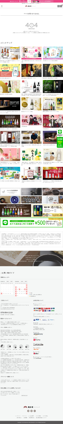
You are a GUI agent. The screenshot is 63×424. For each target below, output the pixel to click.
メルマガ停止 (45, 415)
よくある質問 (31, 415)
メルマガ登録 (38, 415)
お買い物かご (19, 417)
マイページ (24, 415)
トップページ (17, 415)
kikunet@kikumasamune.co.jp (7, 308)
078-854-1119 (6, 312)
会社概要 (25, 417)
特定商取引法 (31, 417)
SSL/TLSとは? (25, 395)
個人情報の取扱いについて (41, 417)
